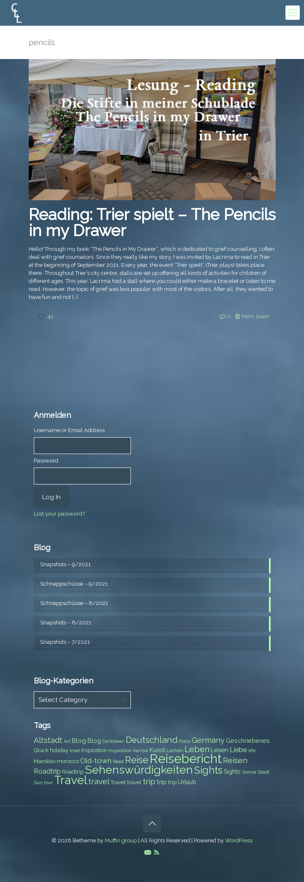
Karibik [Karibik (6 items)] (140, 750)
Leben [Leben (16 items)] (197, 749)
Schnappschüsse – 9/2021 (74, 584)
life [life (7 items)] (251, 750)
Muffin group (121, 840)
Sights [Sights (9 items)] (232, 771)
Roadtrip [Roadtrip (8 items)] (73, 772)
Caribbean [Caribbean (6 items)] (113, 741)
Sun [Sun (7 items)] (38, 782)
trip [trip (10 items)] (162, 782)
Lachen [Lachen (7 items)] (174, 750)
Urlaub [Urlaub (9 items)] (187, 782)
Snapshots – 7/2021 (65, 642)
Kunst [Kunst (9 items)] (157, 750)
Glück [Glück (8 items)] (41, 750)
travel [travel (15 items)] (98, 781)
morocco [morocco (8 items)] (68, 761)
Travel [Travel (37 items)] (70, 780)
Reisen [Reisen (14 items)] (235, 760)
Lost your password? (59, 514)
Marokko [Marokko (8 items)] (44, 761)
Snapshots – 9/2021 (65, 564)
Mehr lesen (255, 316)
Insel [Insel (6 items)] (75, 750)
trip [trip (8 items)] (172, 782)
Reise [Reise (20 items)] (136, 760)
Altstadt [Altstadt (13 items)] (48, 740)
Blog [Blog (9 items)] (94, 740)
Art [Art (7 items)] (67, 741)
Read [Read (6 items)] (118, 761)
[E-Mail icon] (147, 852)
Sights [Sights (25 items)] (208, 770)
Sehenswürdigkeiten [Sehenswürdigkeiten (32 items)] (139, 769)
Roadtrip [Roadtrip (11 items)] (47, 771)
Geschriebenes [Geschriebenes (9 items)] (248, 740)
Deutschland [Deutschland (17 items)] (152, 740)
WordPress (238, 840)
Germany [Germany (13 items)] (208, 740)
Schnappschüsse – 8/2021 (74, 603)
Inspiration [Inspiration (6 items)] (120, 750)
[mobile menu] (292, 12)
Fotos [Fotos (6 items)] (184, 741)
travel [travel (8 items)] (134, 782)
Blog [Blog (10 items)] (79, 741)
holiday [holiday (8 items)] (59, 750)
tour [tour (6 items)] (48, 782)
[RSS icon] (156, 852)
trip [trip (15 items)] (149, 781)
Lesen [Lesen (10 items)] (219, 750)
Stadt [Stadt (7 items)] (263, 772)
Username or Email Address (69, 430)
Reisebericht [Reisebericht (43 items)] (185, 758)
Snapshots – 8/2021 (65, 622)
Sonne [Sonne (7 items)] (249, 772)
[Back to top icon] (152, 823)
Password (46, 460)
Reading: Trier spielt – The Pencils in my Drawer (152, 222)
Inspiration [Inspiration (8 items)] (94, 750)
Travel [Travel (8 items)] (118, 782)
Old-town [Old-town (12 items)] (95, 760)
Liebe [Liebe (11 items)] (238, 750)
